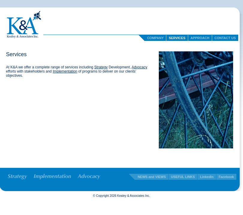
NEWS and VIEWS (152, 177)
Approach (200, 38)
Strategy (101, 67)
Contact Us (225, 38)
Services (177, 38)
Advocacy (139, 67)
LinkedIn (206, 177)
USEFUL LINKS (183, 177)
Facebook (226, 177)
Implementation (65, 71)
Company (155, 38)
